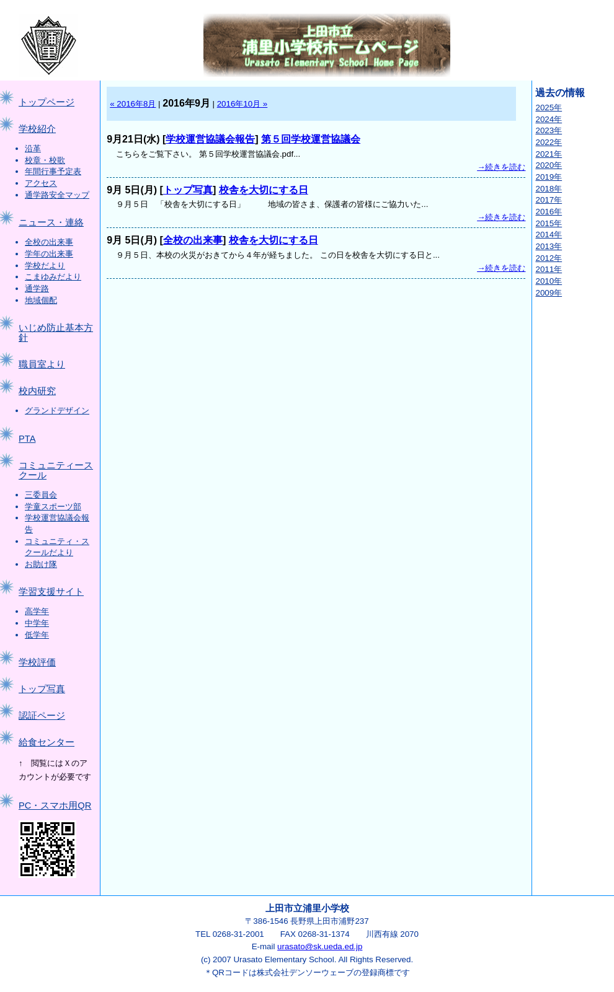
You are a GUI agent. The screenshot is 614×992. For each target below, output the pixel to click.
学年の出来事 (49, 253)
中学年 (37, 623)
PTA (27, 439)
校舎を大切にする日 (263, 190)
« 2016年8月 (133, 103)
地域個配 (41, 300)
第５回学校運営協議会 (310, 139)
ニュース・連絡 (51, 222)
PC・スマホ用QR (55, 805)
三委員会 (41, 494)
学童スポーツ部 (53, 506)
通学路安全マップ (57, 195)
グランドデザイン (57, 410)
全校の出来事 (49, 242)
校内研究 (37, 391)
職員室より (42, 364)
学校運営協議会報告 (210, 139)
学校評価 (37, 662)
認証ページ (42, 716)
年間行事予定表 (53, 171)
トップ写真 (42, 689)
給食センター (46, 742)
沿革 (33, 148)
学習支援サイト (51, 592)
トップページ (46, 102)
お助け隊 (41, 564)
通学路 (37, 288)
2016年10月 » (242, 103)
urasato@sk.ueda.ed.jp (319, 946)
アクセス (41, 183)
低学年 (37, 634)
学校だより (45, 265)
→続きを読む (501, 167)
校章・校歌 (45, 160)
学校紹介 (37, 129)
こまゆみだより (53, 276)
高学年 (37, 611)
